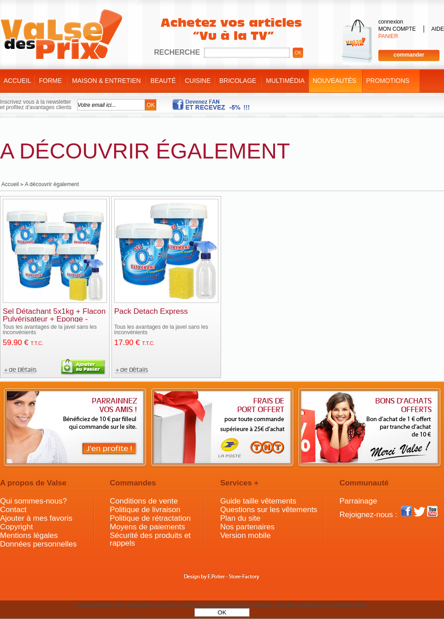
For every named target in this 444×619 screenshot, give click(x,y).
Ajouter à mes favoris (36, 518)
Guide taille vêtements (258, 501)
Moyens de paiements (147, 527)
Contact (13, 509)
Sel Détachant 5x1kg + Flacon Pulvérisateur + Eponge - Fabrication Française (54, 319)
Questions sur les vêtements (268, 509)
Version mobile (245, 535)
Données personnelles (38, 544)
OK (221, 612)
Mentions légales (29, 535)
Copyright (16, 527)
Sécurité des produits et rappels (150, 539)
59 (23, 342)
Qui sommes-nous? (33, 501)
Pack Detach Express (151, 311)
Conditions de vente (144, 501)
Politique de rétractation (150, 518)
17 (134, 342)
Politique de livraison (145, 509)
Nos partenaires (247, 527)
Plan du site (240, 518)
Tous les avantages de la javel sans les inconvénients (50, 329)
